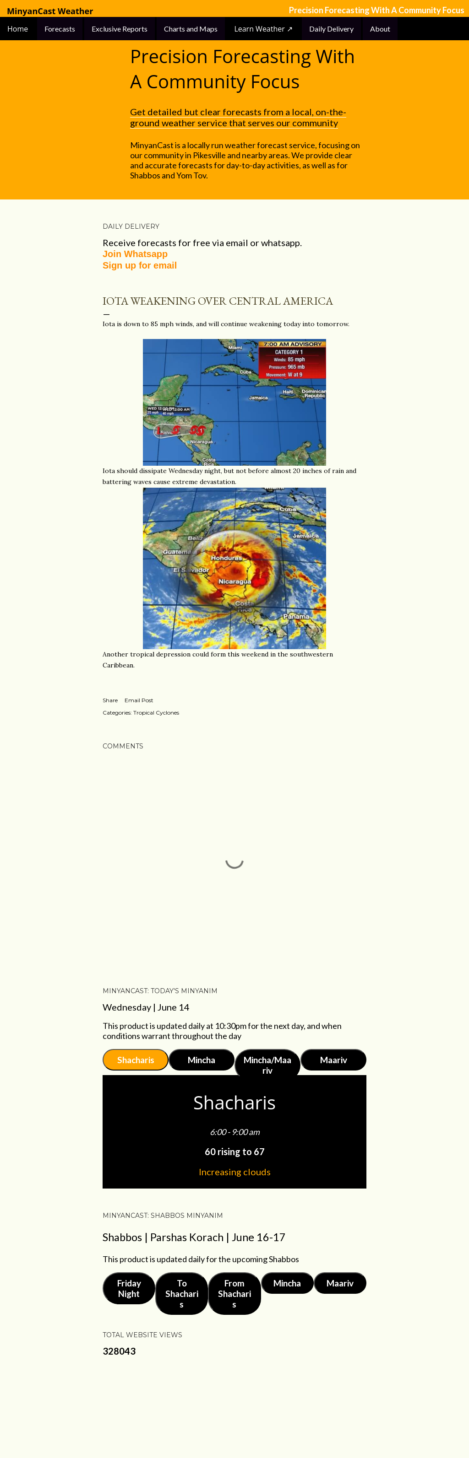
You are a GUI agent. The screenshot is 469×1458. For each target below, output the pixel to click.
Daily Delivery (331, 28)
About (380, 28)
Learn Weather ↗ (263, 29)
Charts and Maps (191, 28)
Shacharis (135, 1059)
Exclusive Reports (119, 28)
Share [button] (110, 700)
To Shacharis (181, 1293)
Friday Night (129, 1288)
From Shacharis (234, 1293)
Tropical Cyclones (156, 712)
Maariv (333, 1059)
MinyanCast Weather (50, 11)
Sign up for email (140, 265)
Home (18, 29)
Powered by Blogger (234, 1407)
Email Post (139, 700)
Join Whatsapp (135, 254)
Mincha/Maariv (267, 1065)
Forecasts (59, 28)
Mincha (201, 1059)
